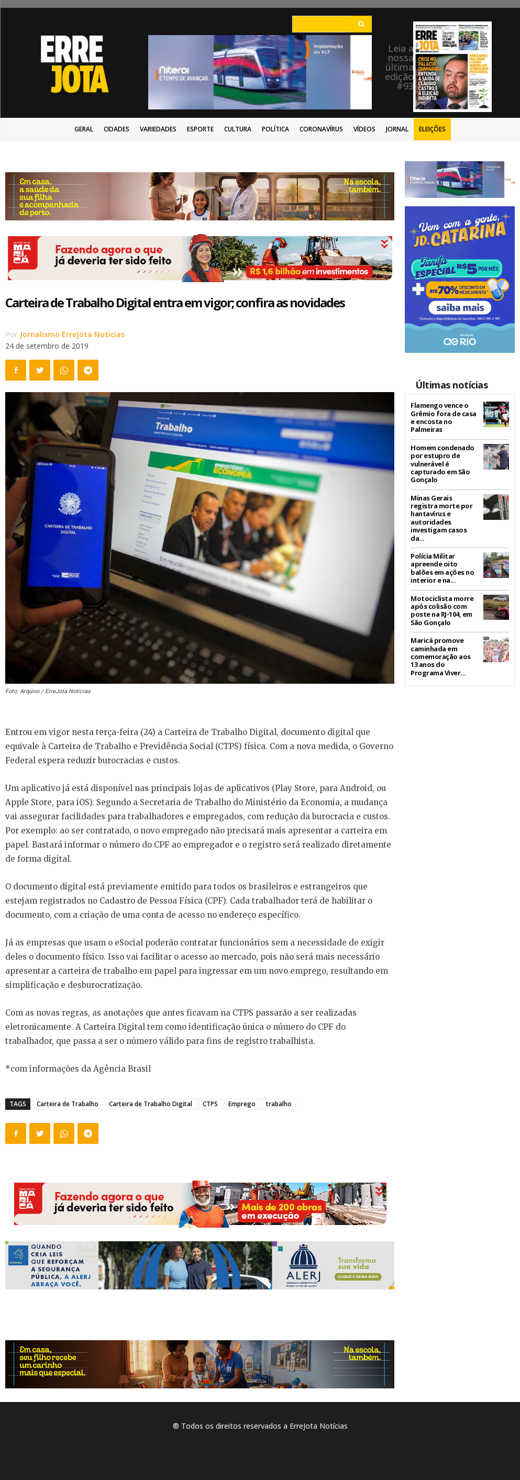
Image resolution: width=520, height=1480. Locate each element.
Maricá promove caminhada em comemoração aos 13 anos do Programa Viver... (444, 639)
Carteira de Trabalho (67, 1103)
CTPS (210, 1103)
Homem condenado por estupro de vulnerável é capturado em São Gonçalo (441, 461)
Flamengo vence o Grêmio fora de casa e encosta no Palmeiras (442, 416)
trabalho (279, 1103)
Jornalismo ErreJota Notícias (72, 334)
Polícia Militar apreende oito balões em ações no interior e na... (444, 554)
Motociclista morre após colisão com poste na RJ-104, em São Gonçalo (440, 594)
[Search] (361, 24)
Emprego (242, 1103)
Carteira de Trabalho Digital (150, 1103)
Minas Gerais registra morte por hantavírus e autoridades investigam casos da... (444, 509)
